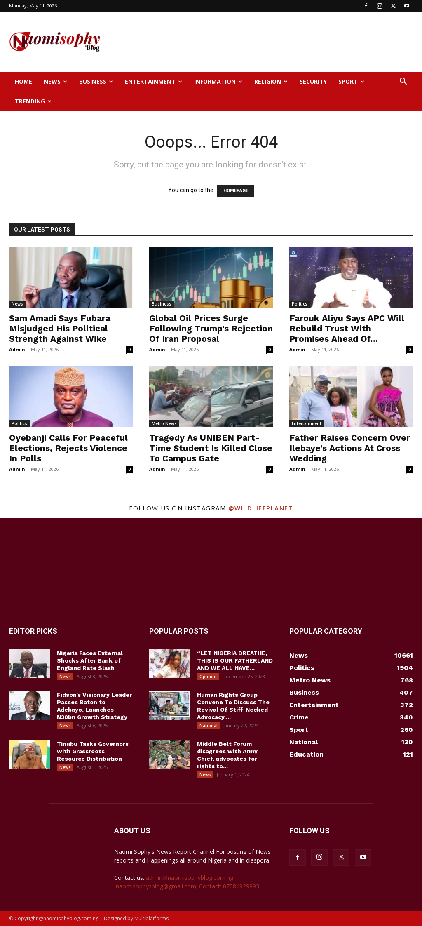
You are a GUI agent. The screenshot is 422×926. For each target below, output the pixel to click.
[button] (403, 82)
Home (23, 81)
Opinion (208, 676)
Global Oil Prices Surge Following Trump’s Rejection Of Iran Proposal (211, 328)
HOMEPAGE (235, 190)
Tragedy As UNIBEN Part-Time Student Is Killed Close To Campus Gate (210, 447)
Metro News (164, 423)
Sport (351, 81)
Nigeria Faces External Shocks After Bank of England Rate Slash (90, 660)
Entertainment (153, 81)
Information (218, 81)
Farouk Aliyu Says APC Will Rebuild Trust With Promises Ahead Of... (346, 328)
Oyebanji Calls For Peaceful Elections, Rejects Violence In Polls (68, 447)
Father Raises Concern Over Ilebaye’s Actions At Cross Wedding (349, 447)
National (208, 726)
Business (96, 81)
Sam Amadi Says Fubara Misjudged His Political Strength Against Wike (59, 328)
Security (313, 81)
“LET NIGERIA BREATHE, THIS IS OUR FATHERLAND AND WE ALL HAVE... (235, 660)
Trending (33, 101)
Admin (17, 349)
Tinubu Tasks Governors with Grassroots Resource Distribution (93, 751)
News (55, 81)
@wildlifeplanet (260, 508)
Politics (299, 304)
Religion (271, 81)
